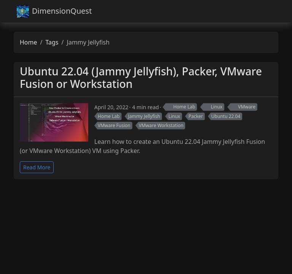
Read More (36, 167)
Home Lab (180, 107)
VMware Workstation (161, 125)
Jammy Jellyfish (144, 116)
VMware (243, 107)
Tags (51, 42)
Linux (212, 107)
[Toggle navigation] (269, 11)
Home (28, 42)
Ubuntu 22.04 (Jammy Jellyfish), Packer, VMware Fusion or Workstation (141, 77)
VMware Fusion (114, 125)
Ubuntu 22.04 (226, 116)
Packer (196, 116)
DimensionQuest (54, 11)
